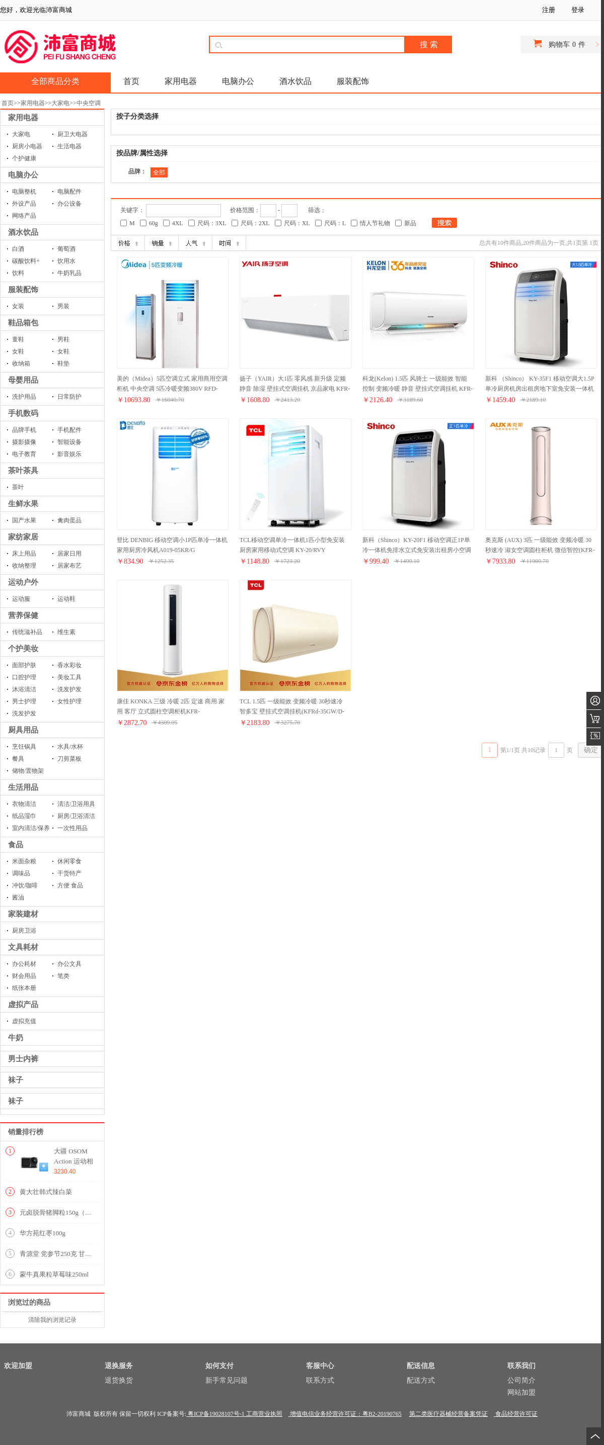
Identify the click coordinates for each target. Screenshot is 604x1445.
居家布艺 (69, 565)
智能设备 (69, 441)
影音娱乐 (69, 454)
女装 (18, 306)
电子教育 (24, 454)
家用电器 (33, 103)
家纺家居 (23, 537)
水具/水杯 (70, 746)
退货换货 (119, 1380)
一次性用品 (72, 828)
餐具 (18, 758)
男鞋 (63, 339)
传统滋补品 (27, 632)
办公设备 (69, 203)
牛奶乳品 (69, 273)
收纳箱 (21, 363)
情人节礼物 (375, 223)
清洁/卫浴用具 (76, 803)
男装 (63, 306)
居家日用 (69, 553)
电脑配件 (69, 191)
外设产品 (24, 203)
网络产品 (24, 215)
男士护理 (24, 701)
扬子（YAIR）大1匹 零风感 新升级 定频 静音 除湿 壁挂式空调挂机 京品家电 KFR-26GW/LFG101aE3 (295, 388)
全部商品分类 (55, 81)
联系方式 (320, 1380)
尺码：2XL (255, 223)
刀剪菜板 (69, 758)
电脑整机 (24, 191)
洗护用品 (24, 396)
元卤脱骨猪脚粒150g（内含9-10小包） (75, 1212)
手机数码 (23, 413)
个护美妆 (23, 649)
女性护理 (69, 701)
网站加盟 (521, 1392)
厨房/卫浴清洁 (76, 816)
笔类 (63, 975)
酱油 (18, 897)
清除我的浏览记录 (52, 1319)
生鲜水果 (23, 504)
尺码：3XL (211, 223)
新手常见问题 (226, 1380)
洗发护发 (69, 689)
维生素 (66, 632)
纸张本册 (24, 987)
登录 (577, 10)
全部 (159, 172)
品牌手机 (24, 429)
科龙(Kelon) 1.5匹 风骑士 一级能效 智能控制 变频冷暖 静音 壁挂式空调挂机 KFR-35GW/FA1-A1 (417, 388)
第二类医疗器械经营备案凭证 (448, 1413)
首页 (8, 103)
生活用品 (23, 787)
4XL (177, 223)
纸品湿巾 (24, 816)
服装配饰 (23, 290)
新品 (410, 223)
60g (153, 223)
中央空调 (89, 103)
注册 (548, 10)
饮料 (18, 273)
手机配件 (69, 429)
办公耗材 (24, 963)
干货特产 (69, 873)
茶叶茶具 (23, 471)
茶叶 (18, 487)
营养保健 (23, 615)
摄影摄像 (24, 441)
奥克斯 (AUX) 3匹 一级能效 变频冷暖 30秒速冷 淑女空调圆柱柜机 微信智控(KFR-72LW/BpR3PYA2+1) (539, 550)
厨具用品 (23, 730)
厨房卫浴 (24, 930)
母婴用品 (23, 380)
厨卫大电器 (72, 134)
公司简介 (521, 1380)
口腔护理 (24, 677)
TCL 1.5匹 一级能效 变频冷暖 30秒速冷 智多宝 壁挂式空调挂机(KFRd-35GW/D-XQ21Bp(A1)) (292, 711)
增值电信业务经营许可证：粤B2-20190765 (345, 1413)
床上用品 (24, 553)
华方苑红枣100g (42, 1233)
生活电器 (69, 146)
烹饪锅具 (24, 746)
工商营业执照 (263, 1413)
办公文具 (69, 963)
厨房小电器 (27, 146)
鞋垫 (63, 363)
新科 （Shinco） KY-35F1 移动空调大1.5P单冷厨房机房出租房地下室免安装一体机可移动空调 (539, 388)
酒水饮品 (23, 232)
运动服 (21, 598)
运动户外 (23, 582)
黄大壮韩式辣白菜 (46, 1192)
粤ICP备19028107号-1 (215, 1413)
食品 (15, 845)
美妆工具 (69, 677)
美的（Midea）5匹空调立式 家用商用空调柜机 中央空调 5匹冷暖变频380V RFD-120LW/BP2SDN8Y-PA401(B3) (172, 388)
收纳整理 (24, 565)
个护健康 (24, 158)
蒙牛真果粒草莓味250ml (54, 1274)
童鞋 (18, 339)
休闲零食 (69, 861)
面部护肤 (24, 665)
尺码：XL (297, 223)
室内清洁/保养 (31, 828)
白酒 (18, 248)
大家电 (60, 103)
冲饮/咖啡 (25, 885)
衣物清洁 (24, 803)
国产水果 (24, 520)
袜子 (15, 1080)
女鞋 (18, 351)
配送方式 (421, 1380)
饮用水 (66, 260)
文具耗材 (23, 947)
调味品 (21, 873)
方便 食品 (70, 885)
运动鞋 (66, 598)
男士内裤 (23, 1059)
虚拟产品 (23, 1005)
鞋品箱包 (23, 323)
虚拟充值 (24, 1021)
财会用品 (24, 975)
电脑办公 (23, 175)
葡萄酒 (66, 248)
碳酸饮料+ (26, 260)
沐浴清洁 (24, 689)
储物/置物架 (28, 770)
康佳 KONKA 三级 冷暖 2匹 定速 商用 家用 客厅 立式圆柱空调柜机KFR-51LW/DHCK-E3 (170, 711)
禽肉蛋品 (69, 520)
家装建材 (23, 914)
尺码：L (335, 223)
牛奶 (15, 1038)
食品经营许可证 (516, 1413)
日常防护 (69, 396)
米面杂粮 (24, 861)
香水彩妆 (69, 665)
